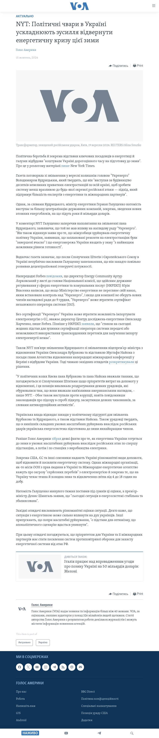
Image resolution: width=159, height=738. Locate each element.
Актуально (25, 16)
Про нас (21, 691)
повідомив (54, 276)
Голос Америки (26, 50)
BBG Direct (88, 691)
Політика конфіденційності (100, 698)
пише (65, 166)
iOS (18, 713)
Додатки (86, 720)
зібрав (57, 439)
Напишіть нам (25, 706)
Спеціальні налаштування (99, 706)
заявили (88, 324)
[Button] (118, 66)
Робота (20, 698)
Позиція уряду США (94, 713)
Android (21, 720)
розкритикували (122, 362)
